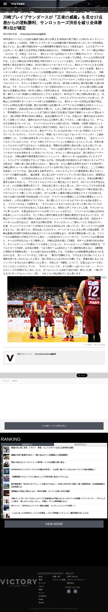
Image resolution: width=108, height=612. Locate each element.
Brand (99, 9)
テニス (65, 9)
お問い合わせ (72, 577)
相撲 (54, 9)
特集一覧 (56, 577)
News (88, 9)
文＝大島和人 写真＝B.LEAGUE (94, 345)
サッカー (31, 9)
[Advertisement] (54, 401)
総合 (8, 9)
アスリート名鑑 (59, 580)
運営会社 (70, 583)
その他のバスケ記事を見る (54, 426)
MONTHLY (80, 444)
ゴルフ (43, 9)
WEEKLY (27, 444)
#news (14, 381)
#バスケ (6, 381)
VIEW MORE (54, 524)
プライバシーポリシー (76, 580)
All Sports (76, 9)
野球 (20, 9)
